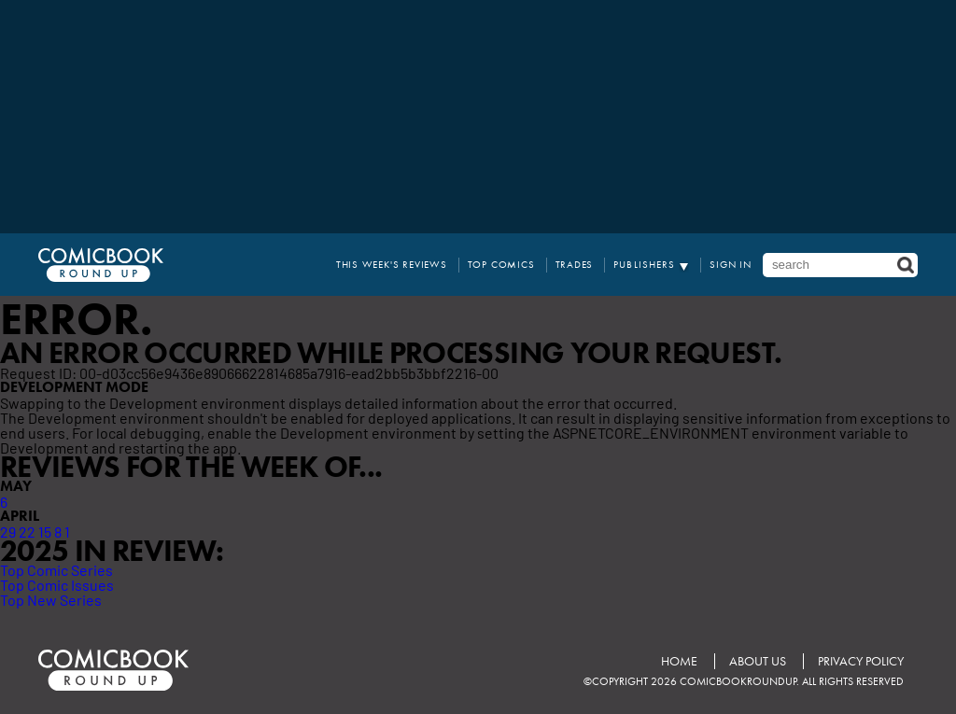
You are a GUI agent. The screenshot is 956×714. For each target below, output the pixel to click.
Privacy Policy (861, 661)
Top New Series (51, 599)
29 (8, 531)
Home (679, 661)
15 (44, 531)
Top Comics (501, 265)
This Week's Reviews (391, 265)
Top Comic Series (56, 569)
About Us (757, 661)
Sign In (731, 265)
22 (27, 531)
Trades (574, 265)
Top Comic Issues (57, 584)
